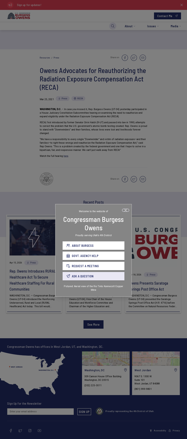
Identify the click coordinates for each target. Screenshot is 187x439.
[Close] (125, 210)
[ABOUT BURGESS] (93, 246)
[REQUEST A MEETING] (93, 266)
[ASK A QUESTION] (93, 276)
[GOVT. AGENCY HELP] (93, 256)
